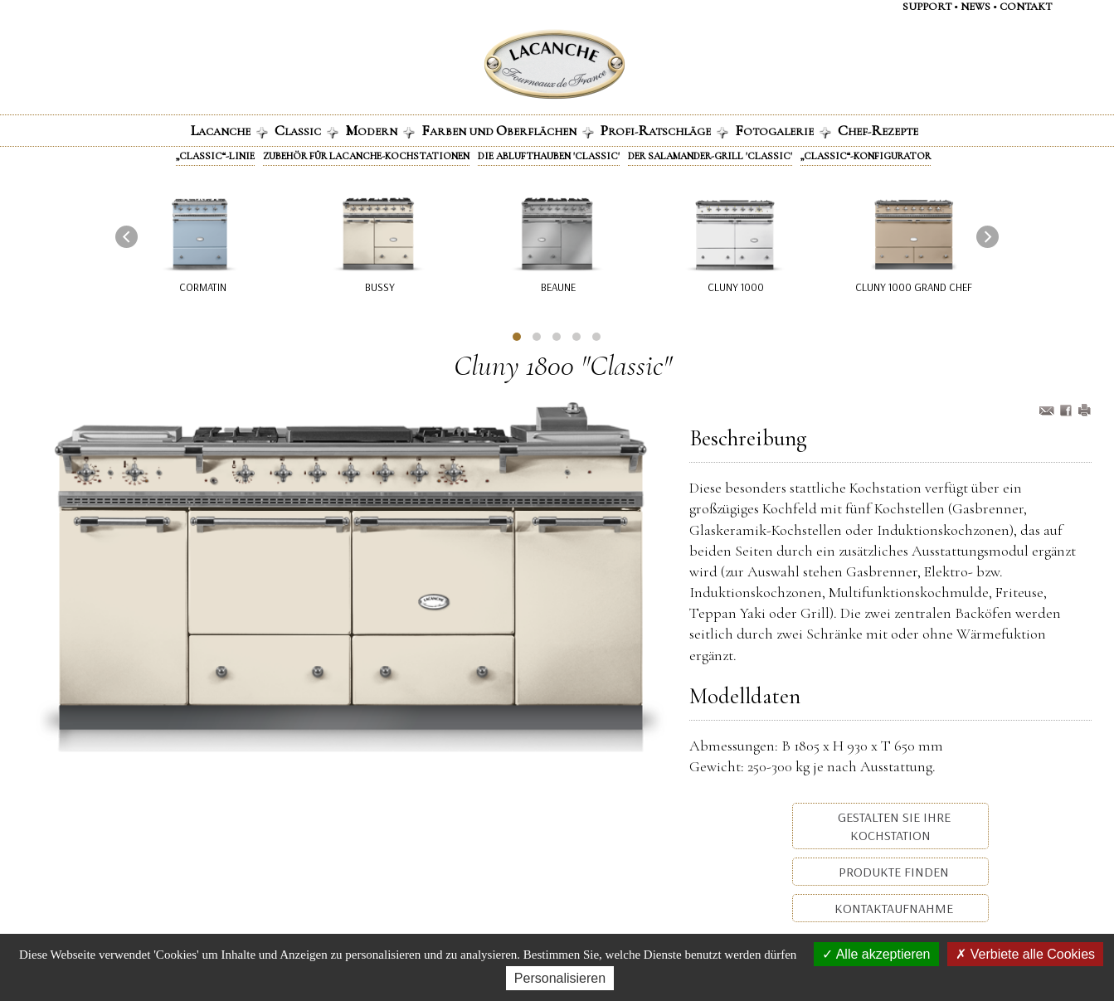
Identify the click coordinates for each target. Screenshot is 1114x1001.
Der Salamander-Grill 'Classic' (710, 156)
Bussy (379, 287)
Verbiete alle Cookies (1025, 954)
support (926, 6)
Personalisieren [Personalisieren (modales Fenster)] (560, 978)
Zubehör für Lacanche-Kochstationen (366, 156)
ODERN (380, 130)
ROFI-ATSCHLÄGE (664, 130)
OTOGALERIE (783, 130)
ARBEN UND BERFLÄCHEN (507, 130)
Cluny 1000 (736, 287)
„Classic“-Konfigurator (865, 156)
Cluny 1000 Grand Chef (913, 287)
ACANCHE (229, 130)
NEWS (975, 6)
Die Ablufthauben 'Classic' (549, 156)
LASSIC (306, 130)
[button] (517, 336)
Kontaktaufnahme (892, 908)
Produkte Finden (892, 871)
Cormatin (202, 287)
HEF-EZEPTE (878, 130)
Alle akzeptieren (876, 954)
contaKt (1026, 6)
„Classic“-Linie (215, 156)
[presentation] (126, 237)
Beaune (557, 287)
